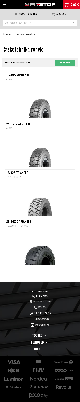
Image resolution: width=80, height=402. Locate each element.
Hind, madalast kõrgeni (18, 63)
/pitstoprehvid (40, 319)
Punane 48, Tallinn (27, 13)
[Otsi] (40, 23)
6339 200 (61, 13)
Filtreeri (65, 62)
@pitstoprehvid (40, 325)
